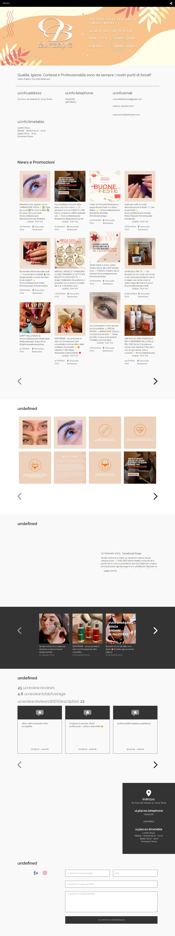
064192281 (87, 101)
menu (6, 3)
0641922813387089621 (149, 818)
